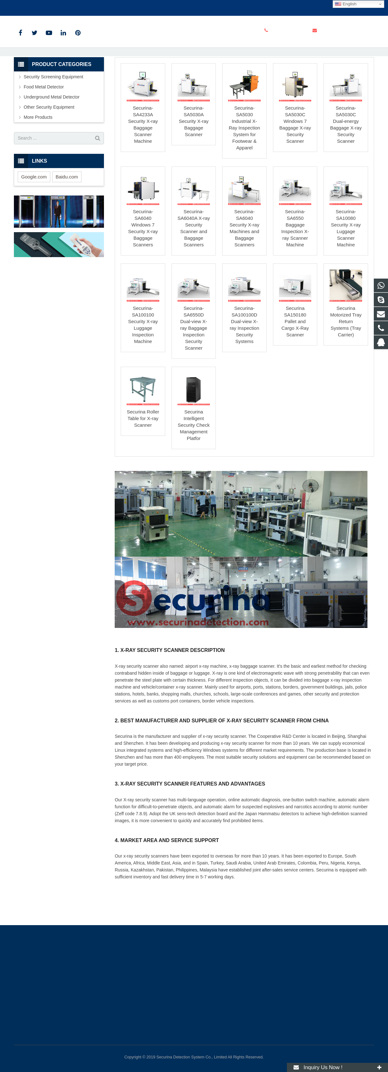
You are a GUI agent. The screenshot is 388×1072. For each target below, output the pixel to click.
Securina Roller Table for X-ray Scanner (143, 453)
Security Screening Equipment (190, 76)
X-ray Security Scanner (194, 64)
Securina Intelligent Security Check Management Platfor (194, 460)
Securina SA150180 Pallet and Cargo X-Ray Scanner (295, 357)
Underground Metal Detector (52, 132)
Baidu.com (67, 211)
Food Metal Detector (44, 121)
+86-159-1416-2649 (38, 6)
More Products (38, 152)
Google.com (34, 211)
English (345, 4)
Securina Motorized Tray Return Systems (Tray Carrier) (345, 357)
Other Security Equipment (49, 142)
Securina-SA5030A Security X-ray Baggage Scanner (194, 156)
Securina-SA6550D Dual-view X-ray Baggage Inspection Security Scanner (193, 363)
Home (127, 76)
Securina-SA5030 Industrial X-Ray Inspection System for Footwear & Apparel (244, 163)
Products (149, 76)
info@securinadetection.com (96, 6)
